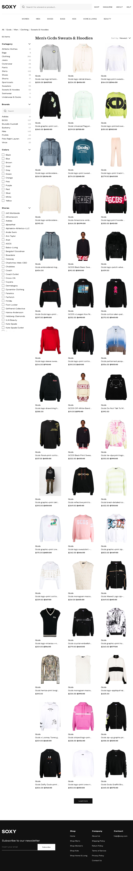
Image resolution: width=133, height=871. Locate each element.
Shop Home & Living (78, 856)
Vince (4, 142)
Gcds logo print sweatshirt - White (113, 79)
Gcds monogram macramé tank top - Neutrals (80, 690)
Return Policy (97, 846)
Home (72, 836)
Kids (74, 19)
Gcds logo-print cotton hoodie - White (47, 596)
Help (129, 7)
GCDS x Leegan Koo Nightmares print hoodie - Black (80, 314)
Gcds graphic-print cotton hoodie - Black (47, 126)
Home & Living (90, 19)
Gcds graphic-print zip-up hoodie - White (113, 549)
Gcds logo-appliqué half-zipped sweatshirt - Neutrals (113, 690)
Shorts (5, 78)
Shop (96, 7)
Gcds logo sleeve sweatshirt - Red (47, 361)
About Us (96, 836)
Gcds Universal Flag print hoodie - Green (80, 126)
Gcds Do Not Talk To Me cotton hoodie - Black (113, 408)
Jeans (5, 60)
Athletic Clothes (9, 49)
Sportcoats (7, 82)
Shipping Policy (98, 841)
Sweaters (6, 86)
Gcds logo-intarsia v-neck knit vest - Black (47, 643)
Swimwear (7, 93)
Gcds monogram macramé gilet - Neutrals (80, 596)
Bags (62, 19)
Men (38, 19)
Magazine (107, 7)
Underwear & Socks (11, 97)
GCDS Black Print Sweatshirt (80, 455)
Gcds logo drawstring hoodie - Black (47, 408)
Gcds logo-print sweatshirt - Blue (80, 173)
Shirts (4, 71)
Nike (4, 131)
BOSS (5, 120)
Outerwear (7, 64)
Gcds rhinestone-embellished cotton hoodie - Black (80, 220)
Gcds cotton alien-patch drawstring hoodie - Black (113, 314)
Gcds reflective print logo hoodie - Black (80, 502)
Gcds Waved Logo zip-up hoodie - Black (113, 596)
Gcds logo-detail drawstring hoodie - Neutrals (80, 79)
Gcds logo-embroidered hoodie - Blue (47, 173)
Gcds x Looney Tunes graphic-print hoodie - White (47, 737)
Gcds (9, 29)
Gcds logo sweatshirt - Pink (80, 549)
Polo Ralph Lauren (10, 139)
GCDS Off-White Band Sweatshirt (80, 408)
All (3, 29)
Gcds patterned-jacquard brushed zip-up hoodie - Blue (113, 361)
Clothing (24, 29)
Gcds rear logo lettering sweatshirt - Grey (47, 79)
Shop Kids (74, 851)
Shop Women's (76, 846)
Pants (5, 67)
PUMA (5, 135)
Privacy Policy (98, 856)
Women (25, 19)
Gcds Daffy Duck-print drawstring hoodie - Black (47, 784)
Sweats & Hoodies (11, 89)
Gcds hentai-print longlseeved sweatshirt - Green (47, 690)
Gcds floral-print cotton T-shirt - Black (47, 455)
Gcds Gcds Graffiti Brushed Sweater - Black (113, 784)
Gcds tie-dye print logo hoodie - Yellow (113, 455)
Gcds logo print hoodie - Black (113, 220)
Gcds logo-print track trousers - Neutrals (113, 173)
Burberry (6, 127)
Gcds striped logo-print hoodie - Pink (80, 737)
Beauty (107, 19)
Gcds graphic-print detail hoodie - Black (47, 502)
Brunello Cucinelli (10, 124)
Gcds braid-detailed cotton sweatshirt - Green (113, 502)
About (119, 7)
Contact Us (97, 860)
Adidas (5, 116)
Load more (83, 801)
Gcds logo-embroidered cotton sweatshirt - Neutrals (47, 220)
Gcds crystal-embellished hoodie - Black (80, 643)
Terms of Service (99, 851)
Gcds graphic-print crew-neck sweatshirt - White (47, 549)
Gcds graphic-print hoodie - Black (113, 643)
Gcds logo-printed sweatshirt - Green (113, 126)
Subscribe (46, 847)
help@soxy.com (120, 836)
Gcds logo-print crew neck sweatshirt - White (80, 784)
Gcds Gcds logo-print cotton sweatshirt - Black (47, 314)
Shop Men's (75, 841)
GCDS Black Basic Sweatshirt (80, 267)
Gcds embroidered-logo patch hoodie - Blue (47, 267)
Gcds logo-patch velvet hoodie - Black (113, 267)
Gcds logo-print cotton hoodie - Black (80, 361)
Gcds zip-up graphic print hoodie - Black (113, 737)
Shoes (50, 19)
